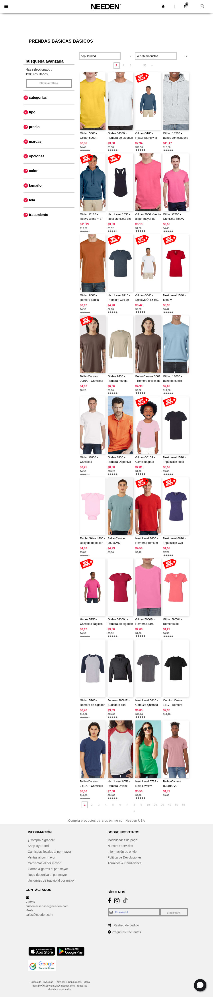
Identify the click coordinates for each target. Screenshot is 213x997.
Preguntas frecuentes (126, 932)
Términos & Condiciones (125, 863)
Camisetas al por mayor (44, 863)
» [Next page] (152, 65)
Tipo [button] (32, 112)
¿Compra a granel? (41, 840)
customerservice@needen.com (47, 906)
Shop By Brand (38, 846)
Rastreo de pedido (126, 925)
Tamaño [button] (35, 185)
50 (176, 804)
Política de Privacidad (41, 982)
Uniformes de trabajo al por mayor (51, 880)
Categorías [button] (38, 97)
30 (162, 804)
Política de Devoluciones (125, 857)
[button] (163, 6)
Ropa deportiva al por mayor (47, 874)
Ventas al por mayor (42, 857)
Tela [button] (32, 200)
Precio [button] (34, 127)
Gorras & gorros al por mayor (48, 869)
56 (144, 65)
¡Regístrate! (173, 912)
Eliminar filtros (48, 83)
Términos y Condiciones (68, 982)
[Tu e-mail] (134, 912)
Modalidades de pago (122, 840)
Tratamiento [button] (38, 215)
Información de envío (122, 851)
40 (169, 804)
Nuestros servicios (120, 846)
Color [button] (33, 171)
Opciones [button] (37, 156)
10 (148, 804)
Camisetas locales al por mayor (49, 851)
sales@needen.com (39, 914)
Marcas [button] (35, 141)
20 (155, 804)
